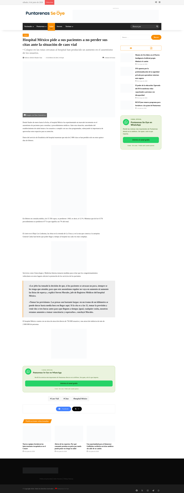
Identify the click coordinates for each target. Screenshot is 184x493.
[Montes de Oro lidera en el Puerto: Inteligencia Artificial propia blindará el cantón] (126, 58)
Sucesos (59, 26)
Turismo (68, 26)
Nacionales (28, 26)
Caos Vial (55, 399)
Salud (51, 26)
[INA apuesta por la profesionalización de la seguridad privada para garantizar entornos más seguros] (126, 72)
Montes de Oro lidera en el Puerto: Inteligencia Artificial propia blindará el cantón (147, 59)
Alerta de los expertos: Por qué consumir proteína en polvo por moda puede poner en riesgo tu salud (68, 446)
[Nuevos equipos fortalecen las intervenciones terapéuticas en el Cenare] (37, 434)
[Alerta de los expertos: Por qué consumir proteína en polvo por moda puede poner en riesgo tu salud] (69, 434)
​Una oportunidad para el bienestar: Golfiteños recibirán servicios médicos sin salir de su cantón (100, 446)
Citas (66, 399)
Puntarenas (41, 26)
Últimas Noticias (68, 479)
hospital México (80, 399)
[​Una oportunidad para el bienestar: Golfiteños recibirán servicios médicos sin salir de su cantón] (101, 434)
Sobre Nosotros (57, 479)
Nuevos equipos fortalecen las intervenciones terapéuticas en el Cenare (34, 446)
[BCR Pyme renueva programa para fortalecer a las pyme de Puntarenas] (126, 105)
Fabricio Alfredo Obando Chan (33, 58)
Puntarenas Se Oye (63, 489)
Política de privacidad (46, 479)
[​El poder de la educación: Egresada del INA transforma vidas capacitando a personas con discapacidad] (126, 88)
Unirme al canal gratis (69, 383)
